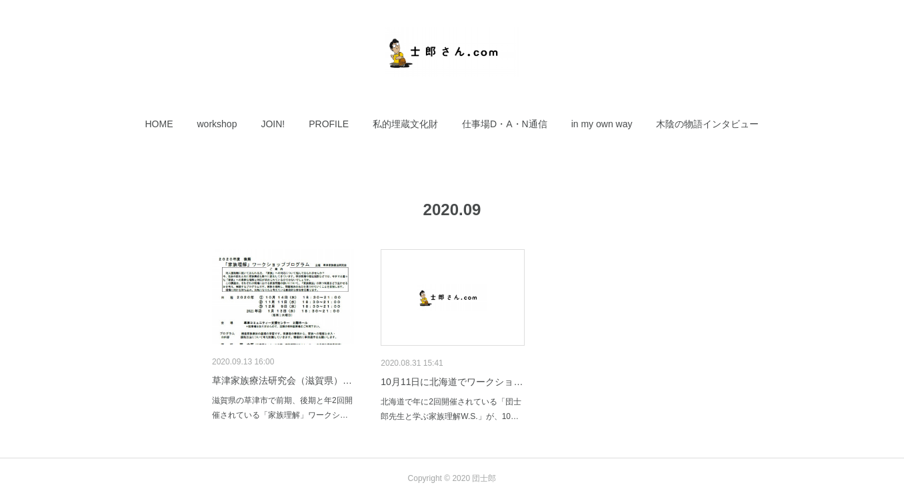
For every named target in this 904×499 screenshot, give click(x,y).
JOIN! (273, 124)
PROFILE (329, 124)
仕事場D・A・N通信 (504, 124)
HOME (159, 124)
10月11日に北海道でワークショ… (452, 381)
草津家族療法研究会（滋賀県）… (282, 380)
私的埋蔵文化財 (405, 124)
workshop (217, 124)
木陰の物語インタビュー (707, 124)
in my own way (602, 124)
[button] (159, 124)
